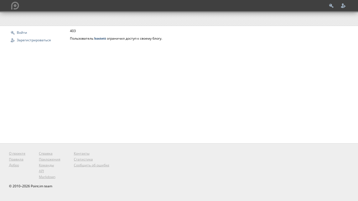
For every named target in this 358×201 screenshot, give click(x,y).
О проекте (17, 153)
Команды (46, 165)
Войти (22, 32)
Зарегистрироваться (34, 40)
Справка (46, 153)
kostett (100, 38)
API (41, 171)
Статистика (83, 159)
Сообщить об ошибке (91, 165)
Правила (16, 159)
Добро (14, 165)
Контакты (82, 153)
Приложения (49, 159)
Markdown (47, 177)
